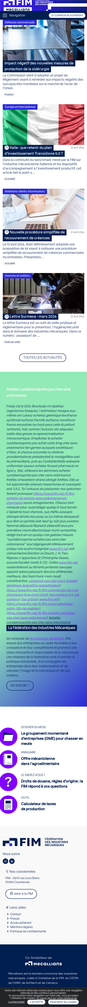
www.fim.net (58, 549)
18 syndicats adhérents (47, 638)
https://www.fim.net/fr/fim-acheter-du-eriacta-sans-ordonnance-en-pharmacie (40, 498)
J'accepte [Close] (36, 1002)
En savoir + (20, 685)
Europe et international (20, 106)
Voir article (29, 599)
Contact (15, 914)
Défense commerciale (20, 22)
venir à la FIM (21, 893)
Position (9, 94)
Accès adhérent (20, 922)
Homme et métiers (17, 275)
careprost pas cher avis (46, 581)
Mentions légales (21, 927)
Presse (14, 918)
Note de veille (12, 342)
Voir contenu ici (60, 595)
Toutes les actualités (42, 357)
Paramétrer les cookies (63, 1002)
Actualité (10, 179)
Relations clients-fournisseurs (25, 191)
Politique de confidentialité (28, 931)
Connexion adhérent (67, 15)
